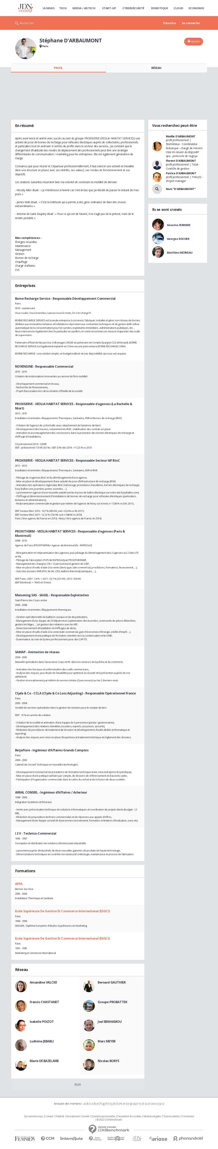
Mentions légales (152, 1116)
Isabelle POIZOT (42, 1021)
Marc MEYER (107, 1041)
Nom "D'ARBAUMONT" (181, 189)
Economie (196, 8)
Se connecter (191, 23)
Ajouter (195, 41)
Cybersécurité (133, 8)
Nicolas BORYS (108, 1061)
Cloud (178, 8)
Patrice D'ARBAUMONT (181, 173)
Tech (62, 8)
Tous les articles (171, 1116)
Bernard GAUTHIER (112, 982)
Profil (58, 68)
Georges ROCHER (178, 239)
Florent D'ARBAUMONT (181, 161)
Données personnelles (103, 1116)
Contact (49, 1116)
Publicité (60, 1116)
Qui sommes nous (33, 1116)
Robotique (159, 8)
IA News (48, 8)
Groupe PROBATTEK (112, 1002)
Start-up (109, 8)
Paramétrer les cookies (129, 1116)
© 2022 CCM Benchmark (109, 1119)
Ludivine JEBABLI (42, 1041)
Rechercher (27, 23)
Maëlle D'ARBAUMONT (180, 136)
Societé (85, 1116)
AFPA (19, 884)
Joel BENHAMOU (110, 1021)
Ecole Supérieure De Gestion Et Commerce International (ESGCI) (62, 911)
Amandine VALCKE (43, 982)
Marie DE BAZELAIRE (44, 1061)
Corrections (188, 1116)
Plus (78, 1084)
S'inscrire (169, 23)
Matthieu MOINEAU (180, 252)
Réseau (156, 68)
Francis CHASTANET (44, 1002)
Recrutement (73, 1116)
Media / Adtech (83, 8)
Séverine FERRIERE (179, 225)
